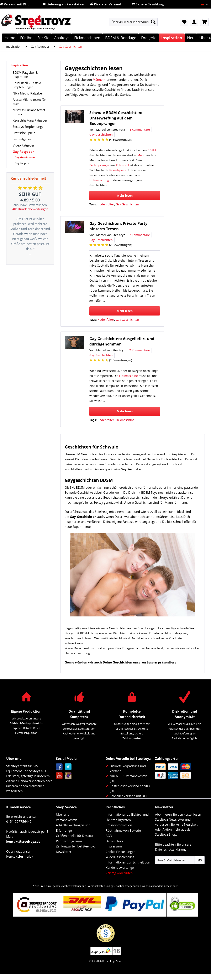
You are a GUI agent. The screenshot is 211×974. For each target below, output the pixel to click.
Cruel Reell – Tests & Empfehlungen (27, 85)
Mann (141, 155)
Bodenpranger (99, 165)
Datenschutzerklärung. (171, 849)
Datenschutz (114, 841)
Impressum (114, 846)
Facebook (59, 766)
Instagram (68, 775)
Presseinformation (119, 825)
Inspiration (19, 65)
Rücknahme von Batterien (124, 830)
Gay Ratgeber (23, 151)
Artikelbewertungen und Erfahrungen (73, 827)
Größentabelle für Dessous (75, 836)
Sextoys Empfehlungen (29, 126)
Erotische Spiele (24, 133)
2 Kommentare (139, 235)
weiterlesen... (15, 791)
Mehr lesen (125, 196)
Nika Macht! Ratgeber (28, 93)
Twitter (68, 766)
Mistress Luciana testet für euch (29, 112)
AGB (109, 836)
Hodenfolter (105, 204)
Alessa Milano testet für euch (29, 101)
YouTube (59, 775)
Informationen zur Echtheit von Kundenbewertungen (128, 865)
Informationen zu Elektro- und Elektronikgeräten (127, 817)
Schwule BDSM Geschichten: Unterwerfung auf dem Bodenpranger (115, 118)
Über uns (62, 814)
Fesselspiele (117, 170)
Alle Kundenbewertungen (30, 209)
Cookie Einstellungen (120, 852)
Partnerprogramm (69, 841)
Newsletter (63, 852)
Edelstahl (122, 165)
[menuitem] (134, 24)
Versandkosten (66, 820)
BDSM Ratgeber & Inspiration (25, 74)
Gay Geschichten (25, 157)
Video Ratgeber (23, 145)
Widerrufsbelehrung (120, 857)
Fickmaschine (128, 376)
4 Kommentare (139, 130)
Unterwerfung (99, 180)
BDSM (152, 150)
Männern (99, 79)
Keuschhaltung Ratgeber (30, 120)
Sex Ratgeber (22, 139)
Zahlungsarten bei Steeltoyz (75, 846)
